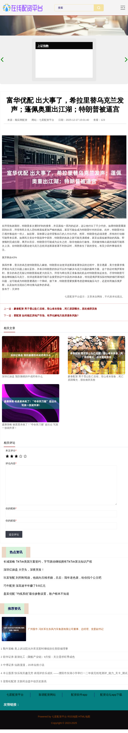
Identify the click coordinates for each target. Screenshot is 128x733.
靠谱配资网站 (47, 694)
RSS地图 (72, 716)
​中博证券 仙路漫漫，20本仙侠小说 (23, 664)
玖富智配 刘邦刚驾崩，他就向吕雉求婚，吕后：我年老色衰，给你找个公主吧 (52, 577)
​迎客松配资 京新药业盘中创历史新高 (25, 681)
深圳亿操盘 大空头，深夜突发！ (24, 569)
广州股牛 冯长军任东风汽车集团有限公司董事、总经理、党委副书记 (66, 629)
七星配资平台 (15, 694)
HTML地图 (84, 716)
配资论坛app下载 (111, 694)
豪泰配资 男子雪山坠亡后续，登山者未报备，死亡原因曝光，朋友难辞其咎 (55, 308)
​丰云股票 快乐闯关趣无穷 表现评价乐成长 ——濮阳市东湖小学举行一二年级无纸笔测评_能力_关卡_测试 (65, 673)
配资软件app (79, 694)
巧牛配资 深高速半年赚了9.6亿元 (25, 585)
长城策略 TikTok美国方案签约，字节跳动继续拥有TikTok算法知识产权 (48, 561)
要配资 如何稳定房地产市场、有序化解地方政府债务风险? (46, 315)
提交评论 (14, 534)
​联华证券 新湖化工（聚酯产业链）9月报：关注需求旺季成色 (39, 656)
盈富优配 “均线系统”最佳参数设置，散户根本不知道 (36, 593)
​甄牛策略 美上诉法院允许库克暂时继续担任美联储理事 (35, 648)
